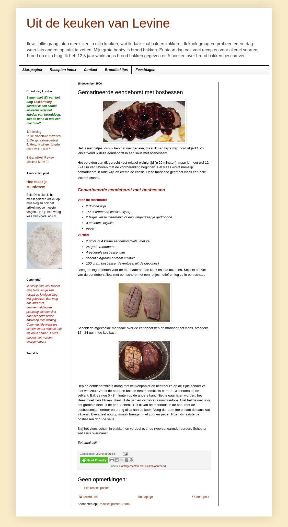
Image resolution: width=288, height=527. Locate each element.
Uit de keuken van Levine (98, 23)
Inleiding (35, 132)
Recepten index (63, 70)
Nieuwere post (89, 497)
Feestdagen (145, 70)
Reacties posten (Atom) (115, 504)
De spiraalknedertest (43, 140)
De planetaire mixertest (45, 136)
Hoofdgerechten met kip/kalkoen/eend (142, 466)
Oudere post (200, 497)
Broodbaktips (116, 70)
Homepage (145, 497)
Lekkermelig (43, 102)
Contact (90, 70)
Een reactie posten (97, 488)
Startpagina (32, 70)
